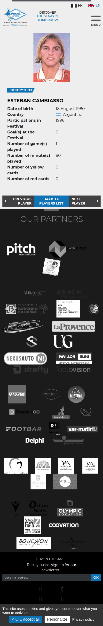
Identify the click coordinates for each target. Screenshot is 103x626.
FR (77, 5)
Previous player (22, 201)
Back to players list (51, 201)
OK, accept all (25, 619)
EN (94, 5)
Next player (78, 201)
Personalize (57, 619)
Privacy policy (83, 619)
